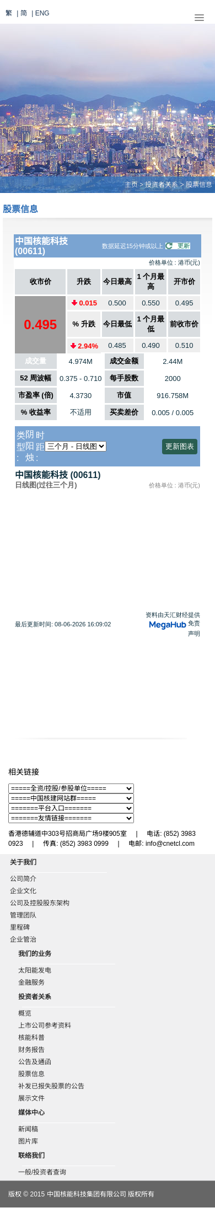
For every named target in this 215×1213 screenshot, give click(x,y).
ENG (42, 13)
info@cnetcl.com (170, 843)
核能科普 (31, 1038)
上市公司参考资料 (44, 1025)
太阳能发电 (34, 970)
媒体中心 (31, 1113)
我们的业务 (34, 954)
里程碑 (20, 927)
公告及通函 (34, 1062)
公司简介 (23, 879)
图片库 (28, 1141)
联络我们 (31, 1156)
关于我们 (23, 862)
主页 (131, 185)
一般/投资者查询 (42, 1172)
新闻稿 (28, 1129)
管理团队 (23, 915)
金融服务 (31, 982)
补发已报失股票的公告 (51, 1086)
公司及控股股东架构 (39, 903)
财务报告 (31, 1050)
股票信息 (31, 1074)
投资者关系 (161, 185)
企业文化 (23, 891)
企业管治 (23, 939)
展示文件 (31, 1098)
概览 (24, 1013)
